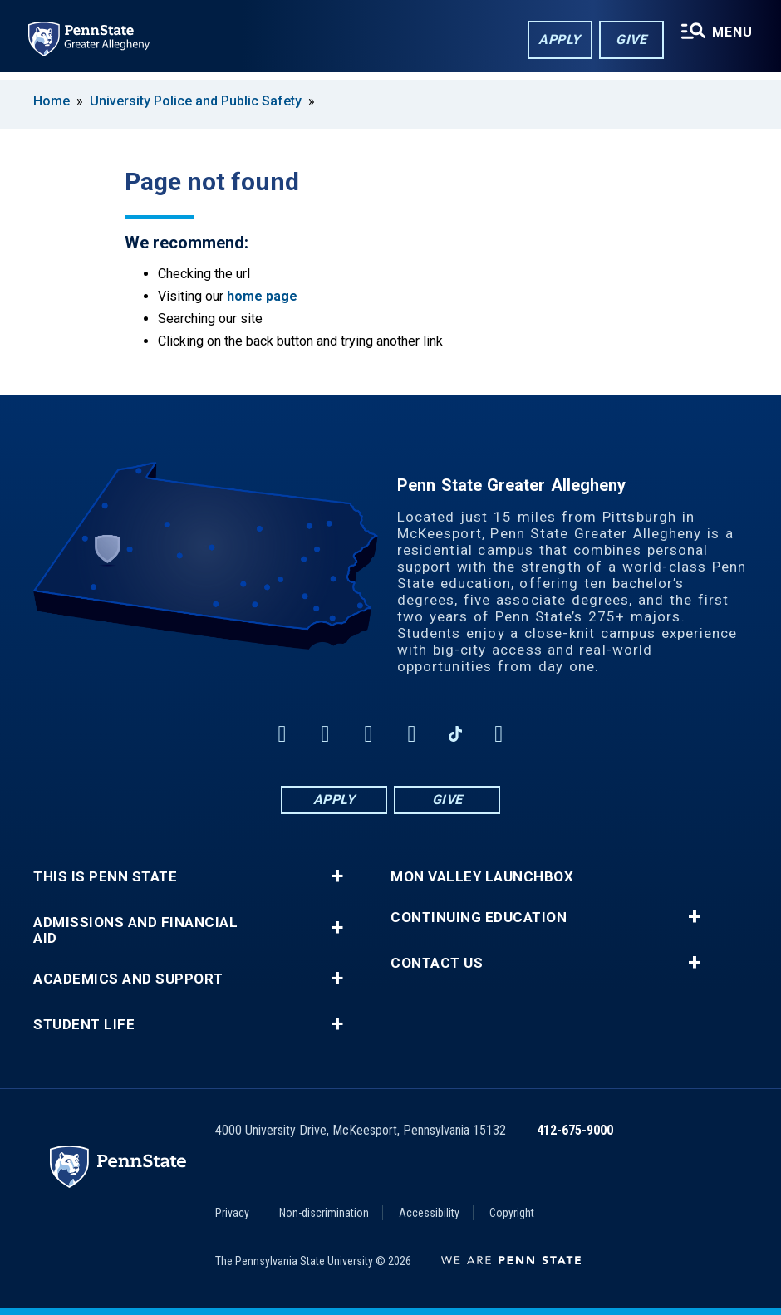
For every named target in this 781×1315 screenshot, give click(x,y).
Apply (557, 40)
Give (628, 40)
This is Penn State (105, 877)
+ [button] (337, 876)
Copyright (511, 1212)
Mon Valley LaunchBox (481, 877)
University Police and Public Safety (196, 101)
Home (51, 101)
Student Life (84, 1025)
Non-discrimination (324, 1212)
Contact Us (436, 963)
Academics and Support (128, 979)
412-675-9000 (575, 1130)
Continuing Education (478, 917)
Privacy (232, 1212)
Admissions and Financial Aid (135, 930)
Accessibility (429, 1212)
